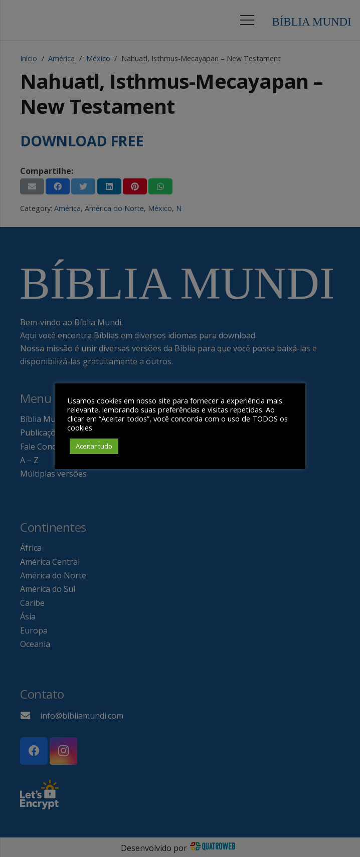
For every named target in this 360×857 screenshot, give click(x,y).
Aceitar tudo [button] (94, 446)
